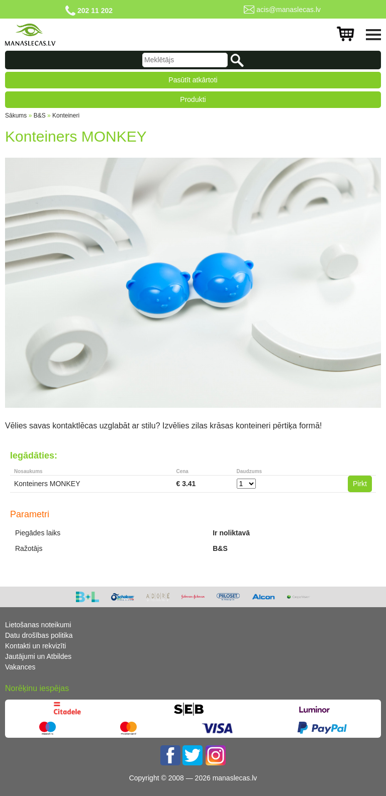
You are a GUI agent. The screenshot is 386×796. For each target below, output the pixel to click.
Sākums (16, 115)
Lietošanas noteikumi (38, 625)
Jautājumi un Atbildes (38, 656)
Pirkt (360, 484)
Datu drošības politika (39, 635)
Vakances (20, 667)
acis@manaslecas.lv (288, 10)
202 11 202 (95, 11)
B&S (40, 115)
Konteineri (65, 115)
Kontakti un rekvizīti (35, 646)
